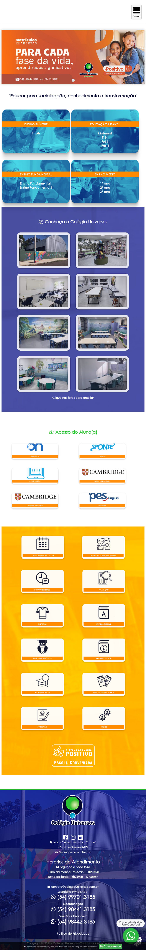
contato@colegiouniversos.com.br (73, 887)
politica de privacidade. (88, 947)
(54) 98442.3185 (73, 921)
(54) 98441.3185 (73, 909)
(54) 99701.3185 (73, 896)
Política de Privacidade (73, 933)
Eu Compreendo (110, 946)
